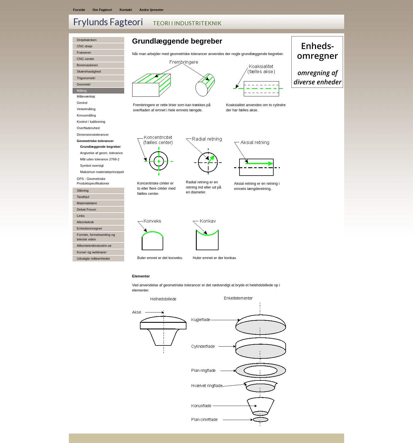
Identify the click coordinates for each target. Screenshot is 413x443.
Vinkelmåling (86, 109)
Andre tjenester (151, 9)
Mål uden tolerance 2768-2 (99, 159)
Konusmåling (86, 115)
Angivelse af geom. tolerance (101, 153)
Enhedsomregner (89, 228)
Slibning (83, 190)
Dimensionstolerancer (93, 134)
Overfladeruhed (88, 128)
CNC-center (85, 59)
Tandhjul (83, 197)
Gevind (82, 102)
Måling (82, 90)
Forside (79, 9)
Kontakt (126, 9)
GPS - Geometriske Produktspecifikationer (93, 181)
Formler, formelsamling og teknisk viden (96, 237)
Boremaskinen (87, 65)
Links (81, 215)
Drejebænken (87, 40)
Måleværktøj (86, 96)
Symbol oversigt (92, 165)
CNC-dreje (84, 46)
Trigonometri (86, 78)
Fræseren (84, 52)
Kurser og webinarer (92, 252)
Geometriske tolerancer (95, 141)
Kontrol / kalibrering (91, 121)
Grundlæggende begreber (100, 146)
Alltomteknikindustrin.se (94, 245)
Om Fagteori (102, 9)
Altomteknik (85, 222)
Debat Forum (86, 209)
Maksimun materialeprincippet (102, 172)
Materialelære (87, 203)
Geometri (83, 84)
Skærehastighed (89, 71)
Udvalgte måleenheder (93, 258)
